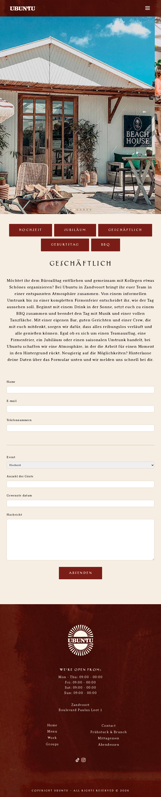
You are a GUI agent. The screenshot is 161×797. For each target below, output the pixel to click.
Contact (109, 726)
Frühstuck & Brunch (109, 732)
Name (11, 381)
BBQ (105, 244)
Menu (52, 731)
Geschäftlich (125, 230)
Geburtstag (65, 244)
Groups (52, 744)
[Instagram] (83, 761)
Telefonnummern (19, 420)
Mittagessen (108, 738)
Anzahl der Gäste (20, 476)
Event (11, 457)
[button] (71, 210)
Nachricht (14, 514)
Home (52, 725)
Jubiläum (75, 230)
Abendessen (108, 745)
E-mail (12, 401)
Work (52, 738)
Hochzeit (30, 230)
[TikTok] (78, 761)
